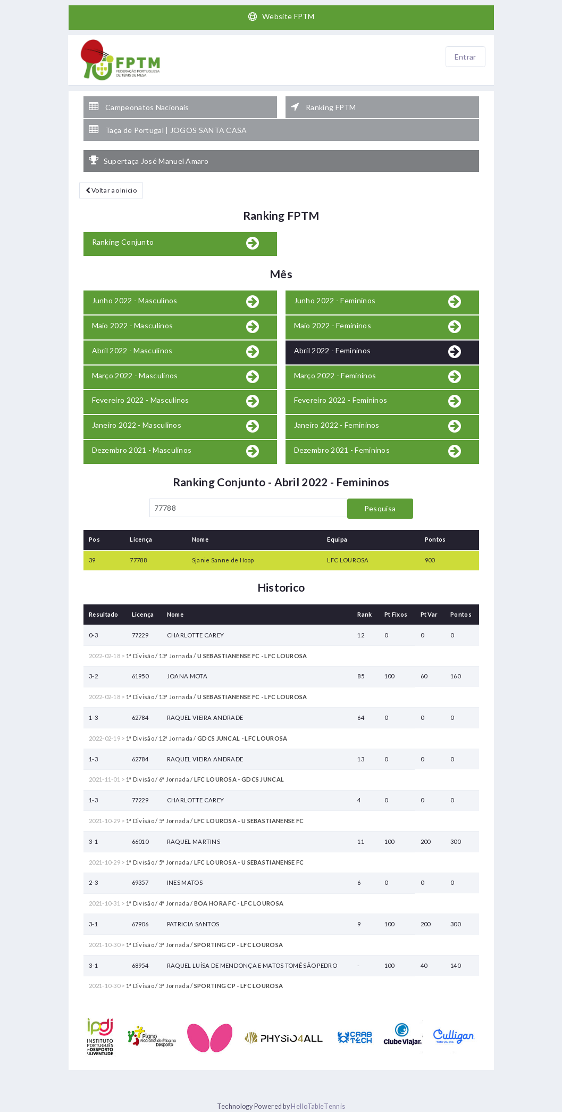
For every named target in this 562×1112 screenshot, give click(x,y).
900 (430, 560)
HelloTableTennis (318, 1106)
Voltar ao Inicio (111, 190)
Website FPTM (281, 16)
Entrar (465, 56)
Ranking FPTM (323, 107)
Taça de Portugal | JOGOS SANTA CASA (168, 130)
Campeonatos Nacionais (139, 107)
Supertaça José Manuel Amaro (148, 160)
